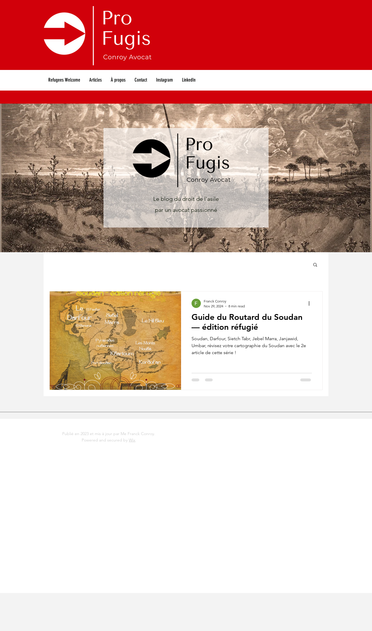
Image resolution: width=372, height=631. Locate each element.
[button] (315, 265)
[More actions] (310, 303)
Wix (132, 440)
